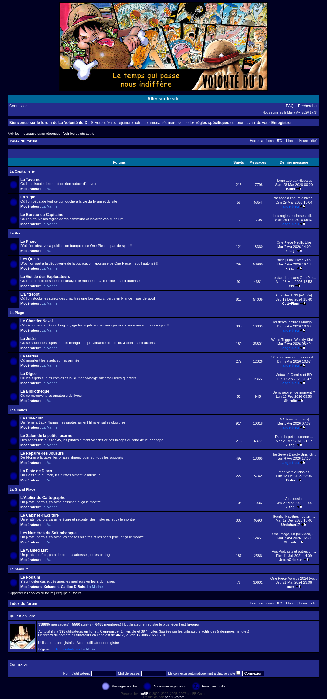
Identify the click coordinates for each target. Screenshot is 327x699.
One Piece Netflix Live (294, 242)
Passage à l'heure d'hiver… (293, 198)
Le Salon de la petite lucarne (46, 436)
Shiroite (290, 401)
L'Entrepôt (30, 294)
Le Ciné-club (31, 418)
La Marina (29, 356)
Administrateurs (67, 649)
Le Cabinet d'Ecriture (39, 515)
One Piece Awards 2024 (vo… (293, 578)
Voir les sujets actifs (78, 133)
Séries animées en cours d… (293, 357)
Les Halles (18, 410)
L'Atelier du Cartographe (42, 497)
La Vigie (27, 197)
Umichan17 (290, 524)
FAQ (290, 106)
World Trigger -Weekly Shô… (293, 340)
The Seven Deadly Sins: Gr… (294, 454)
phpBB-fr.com (175, 697)
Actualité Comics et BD (294, 375)
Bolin (290, 189)
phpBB (143, 693)
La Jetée (28, 338)
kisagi (290, 251)
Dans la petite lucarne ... (294, 437)
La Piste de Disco (36, 471)
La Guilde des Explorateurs (45, 276)
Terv (290, 286)
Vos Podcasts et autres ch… (294, 551)
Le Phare (28, 241)
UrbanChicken (291, 560)
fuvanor (193, 624)
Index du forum (23, 141)
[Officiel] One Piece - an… (294, 260)
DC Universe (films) (294, 419)
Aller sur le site (163, 98)
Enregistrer (281, 122)
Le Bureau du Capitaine (41, 214)
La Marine (49, 189)
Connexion (18, 106)
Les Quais (29, 259)
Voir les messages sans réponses (34, 133)
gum (290, 586)
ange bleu (290, 206)
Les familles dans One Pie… (294, 278)
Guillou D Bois (73, 586)
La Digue (28, 374)
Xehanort (51, 586)
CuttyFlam (290, 303)
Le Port (16, 233)
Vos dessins (294, 499)
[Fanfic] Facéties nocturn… (294, 516)
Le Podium (30, 577)
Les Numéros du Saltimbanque (48, 533)
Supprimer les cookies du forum (30, 593)
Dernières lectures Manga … (293, 322)
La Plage (17, 313)
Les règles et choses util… (294, 216)
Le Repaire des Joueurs (42, 453)
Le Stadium (19, 569)
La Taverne (30, 179)
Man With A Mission (293, 472)
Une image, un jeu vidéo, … (294, 534)
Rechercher (308, 106)
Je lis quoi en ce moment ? (294, 392)
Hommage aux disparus (293, 180)
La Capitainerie (22, 171)
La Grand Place (22, 489)
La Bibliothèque (34, 391)
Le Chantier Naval (36, 321)
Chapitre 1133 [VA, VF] (294, 295)
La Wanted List (34, 550)
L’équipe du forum (68, 593)
